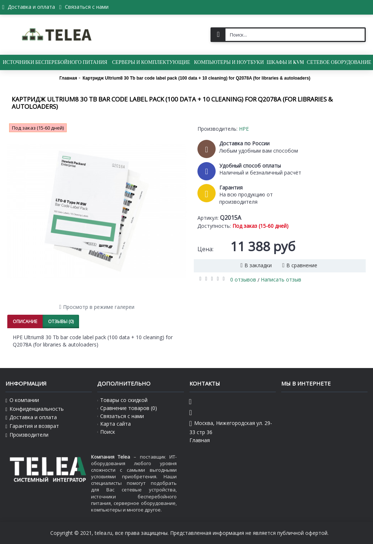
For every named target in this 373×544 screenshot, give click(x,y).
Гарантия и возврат (32, 426)
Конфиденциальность (34, 409)
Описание (25, 321)
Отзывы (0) (61, 321)
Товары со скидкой (122, 399)
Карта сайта (114, 423)
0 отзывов (243, 279)
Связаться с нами (120, 416)
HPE (244, 128)
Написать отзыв (281, 279)
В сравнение (301, 265)
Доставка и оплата (31, 417)
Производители (26, 434)
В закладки (258, 265)
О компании (22, 400)
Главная (199, 440)
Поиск (106, 431)
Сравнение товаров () (127, 408)
